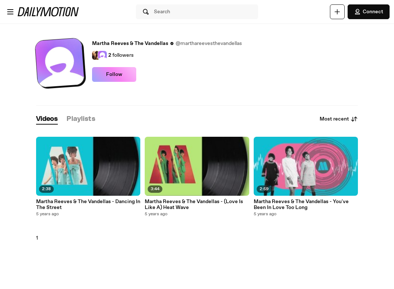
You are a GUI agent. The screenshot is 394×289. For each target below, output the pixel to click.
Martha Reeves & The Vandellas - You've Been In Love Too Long (301, 204)
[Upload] (337, 11)
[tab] (47, 119)
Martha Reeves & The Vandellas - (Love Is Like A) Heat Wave (194, 204)
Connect (368, 11)
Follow (114, 74)
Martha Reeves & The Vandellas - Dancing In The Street (88, 204)
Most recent (339, 119)
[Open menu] (10, 11)
